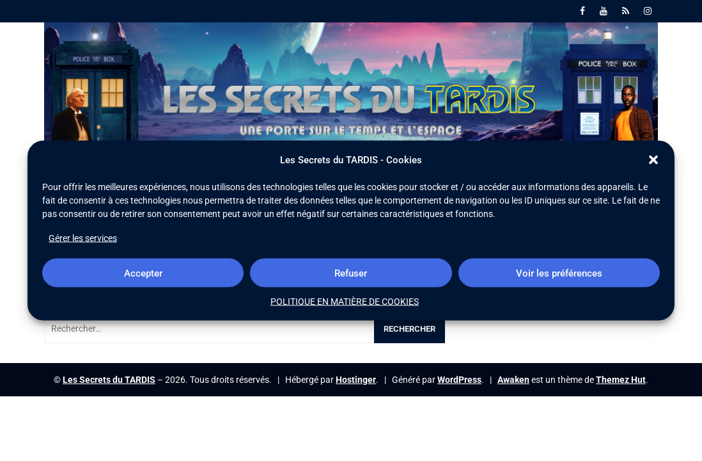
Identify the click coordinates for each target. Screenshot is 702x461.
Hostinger (356, 380)
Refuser (350, 273)
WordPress (459, 380)
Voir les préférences (559, 273)
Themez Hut (621, 380)
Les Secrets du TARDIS (109, 380)
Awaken (513, 380)
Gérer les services (83, 238)
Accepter (143, 273)
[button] (653, 160)
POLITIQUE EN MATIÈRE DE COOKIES (344, 301)
